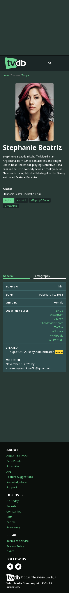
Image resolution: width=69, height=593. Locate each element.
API (8, 471)
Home (6, 75)
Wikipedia (56, 335)
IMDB (59, 310)
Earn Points (13, 461)
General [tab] (8, 276)
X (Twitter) (56, 339)
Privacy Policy (15, 546)
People (25, 75)
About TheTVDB (17, 455)
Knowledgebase (16, 482)
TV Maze (57, 319)
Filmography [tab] (41, 276)
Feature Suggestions (19, 477)
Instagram (56, 314)
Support (11, 487)
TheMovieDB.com (51, 323)
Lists (9, 517)
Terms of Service (17, 541)
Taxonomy (13, 527)
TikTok (58, 327)
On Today (12, 501)
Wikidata (57, 331)
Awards (11, 506)
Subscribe (12, 466)
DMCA (10, 551)
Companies (13, 511)
